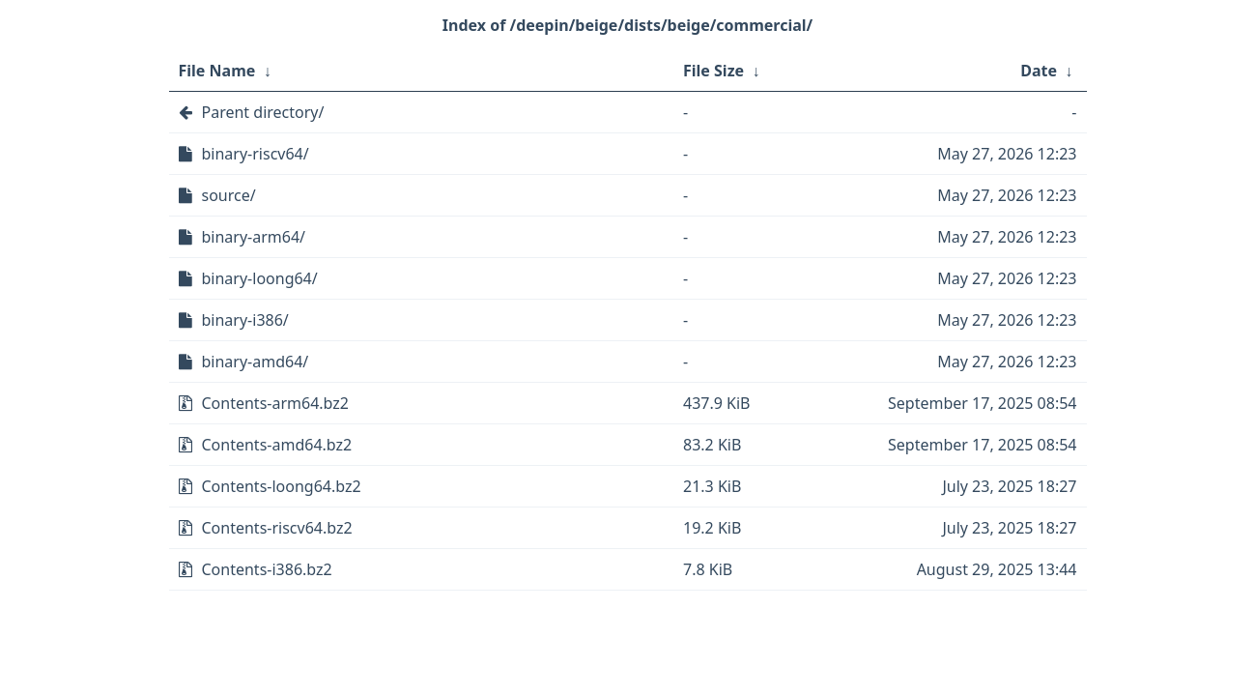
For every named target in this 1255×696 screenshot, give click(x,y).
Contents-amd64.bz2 (277, 444)
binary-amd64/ (255, 361)
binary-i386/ (245, 320)
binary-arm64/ (254, 236)
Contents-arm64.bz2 (275, 403)
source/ (229, 195)
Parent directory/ (263, 112)
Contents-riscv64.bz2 (277, 527)
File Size (713, 70)
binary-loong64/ (260, 278)
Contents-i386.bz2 (267, 569)
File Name (217, 70)
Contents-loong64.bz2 (281, 486)
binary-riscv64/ (255, 153)
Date (1038, 70)
